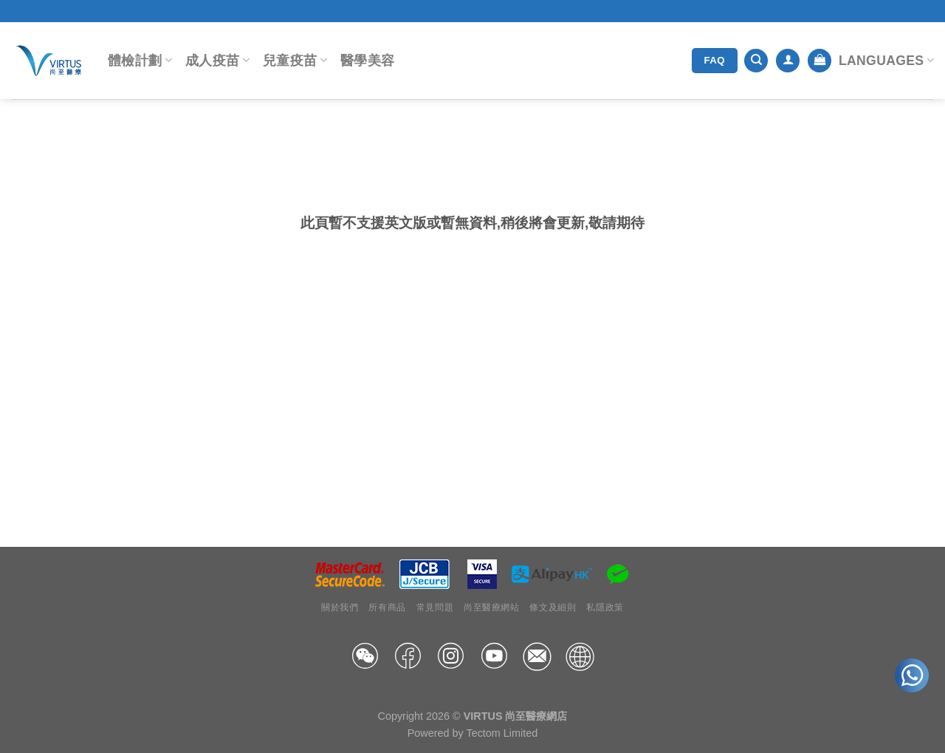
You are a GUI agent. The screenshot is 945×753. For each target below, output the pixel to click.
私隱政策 (604, 607)
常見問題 (434, 607)
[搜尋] (756, 61)
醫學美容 (367, 60)
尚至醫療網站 (492, 607)
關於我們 (339, 607)
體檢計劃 (140, 60)
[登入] (788, 61)
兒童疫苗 (295, 60)
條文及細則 (552, 607)
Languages (886, 60)
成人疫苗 (217, 60)
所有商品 (386, 607)
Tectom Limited (501, 733)
